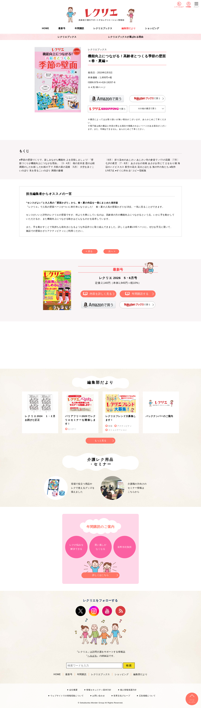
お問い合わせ (98, 696)
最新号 (61, 28)
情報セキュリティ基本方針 (98, 690)
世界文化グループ (122, 696)
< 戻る (89, 251)
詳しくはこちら (100, 574)
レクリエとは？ (179, 7)
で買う (147, 98)
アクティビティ (124, 426)
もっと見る (100, 440)
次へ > (111, 251)
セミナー (72, 429)
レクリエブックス (102, 28)
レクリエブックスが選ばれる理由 (125, 37)
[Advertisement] (77, 344)
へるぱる (92, 656)
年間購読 (188, 7)
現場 (110, 426)
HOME (45, 28)
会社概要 (73, 690)
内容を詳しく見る (101, 293)
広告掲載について (147, 696)
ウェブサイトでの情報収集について (67, 696)
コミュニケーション (117, 430)
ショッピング (152, 28)
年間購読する (140, 293)
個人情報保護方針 (128, 690)
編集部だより (129, 28)
